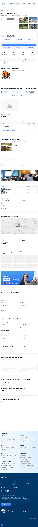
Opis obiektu (4, 3)
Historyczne (9, 455)
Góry (25, 447)
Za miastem (34, 447)
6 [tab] (22, 182)
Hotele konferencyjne (24, 455)
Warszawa (3, 437)
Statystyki (15, 487)
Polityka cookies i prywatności (33, 518)
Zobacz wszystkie (33, 252)
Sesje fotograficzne (23, 61)
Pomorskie (34, 437)
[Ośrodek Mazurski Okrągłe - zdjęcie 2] (23, 20)
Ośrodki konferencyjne (4, 10)
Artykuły (2, 484)
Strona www (30, 39)
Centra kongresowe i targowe (25, 461)
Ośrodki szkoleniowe (30, 465)
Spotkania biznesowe (4, 469)
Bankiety (10, 465)
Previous (1, 176)
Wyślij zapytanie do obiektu (19, 45)
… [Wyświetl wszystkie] (6, 441)
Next (37, 176)
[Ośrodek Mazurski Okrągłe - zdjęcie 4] (23, 26)
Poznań (2, 439)
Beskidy (12, 447)
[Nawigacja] (35, 1)
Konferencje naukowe (25, 59)
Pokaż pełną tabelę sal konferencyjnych (9, 130)
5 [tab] (21, 182)
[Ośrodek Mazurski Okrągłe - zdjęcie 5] (33, 26)
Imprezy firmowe (4, 465)
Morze (21, 447)
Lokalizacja (28, 3)
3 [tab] (7, 150)
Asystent (14, 486)
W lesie (32, 59)
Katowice (15, 439)
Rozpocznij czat (14, 279)
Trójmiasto (7, 447)
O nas (1, 483)
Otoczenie (34, 3)
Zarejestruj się (15, 483)
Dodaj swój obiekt (29, 483)
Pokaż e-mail (19, 39)
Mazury (2, 447)
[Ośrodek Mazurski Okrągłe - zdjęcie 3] (33, 20)
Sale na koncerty (6, 59)
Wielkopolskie (31, 439)
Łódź (6, 439)
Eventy (8, 463)
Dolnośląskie (22, 437)
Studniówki (5, 63)
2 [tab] (6, 150)
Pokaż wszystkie (4, 208)
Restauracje (18, 3)
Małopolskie (22, 441)
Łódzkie (26, 439)
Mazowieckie (28, 437)
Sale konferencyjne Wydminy (29, 7)
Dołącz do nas (5, 504)
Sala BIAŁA (3, 112)
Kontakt (2, 486)
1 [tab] (5, 150)
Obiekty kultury (22, 465)
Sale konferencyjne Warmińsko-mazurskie (14, 7)
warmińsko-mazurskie (15, 15)
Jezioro (29, 447)
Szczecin (2, 441)
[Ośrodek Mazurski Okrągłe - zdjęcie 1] (10, 23)
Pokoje (24, 3)
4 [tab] (19, 182)
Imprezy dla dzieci (31, 61)
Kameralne (3, 455)
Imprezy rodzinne (6, 61)
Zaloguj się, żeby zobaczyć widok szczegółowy (19, 95)
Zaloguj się (15, 484)
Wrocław (12, 437)
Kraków (8, 437)
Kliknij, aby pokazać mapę (19, 226)
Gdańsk (10, 439)
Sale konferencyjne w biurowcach (25, 457)
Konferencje (18, 59)
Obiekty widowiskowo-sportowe (25, 463)
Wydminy (9, 15)
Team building (3, 467)
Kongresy (12, 59)
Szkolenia (13, 463)
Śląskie (21, 439)
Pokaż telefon (7, 39)
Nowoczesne (15, 455)
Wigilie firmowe (10, 467)
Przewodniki (3, 487)
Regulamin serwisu (34, 516)
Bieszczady (3, 449)
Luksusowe (3, 457)
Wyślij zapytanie (6, 279)
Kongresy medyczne (14, 61)
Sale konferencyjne (11, 3)
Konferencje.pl (3, 7)
